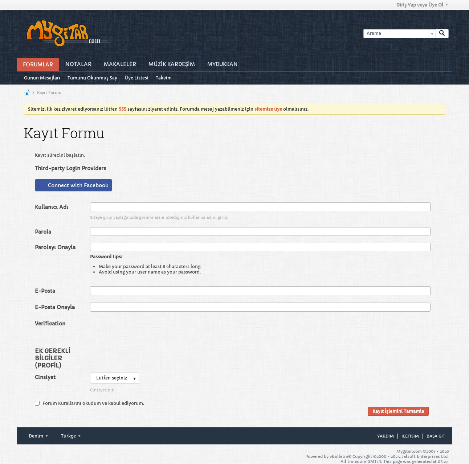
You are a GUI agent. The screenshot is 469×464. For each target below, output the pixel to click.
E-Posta (45, 291)
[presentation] (145, 333)
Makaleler (120, 64)
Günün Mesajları (42, 78)
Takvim (164, 78)
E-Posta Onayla (55, 307)
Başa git (436, 436)
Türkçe (71, 436)
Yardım (385, 436)
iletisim (410, 436)
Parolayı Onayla (55, 247)
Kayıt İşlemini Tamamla (398, 411)
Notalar (78, 64)
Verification (50, 323)
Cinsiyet (45, 377)
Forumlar (38, 64)
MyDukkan (222, 64)
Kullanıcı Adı (51, 207)
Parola (43, 232)
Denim (38, 436)
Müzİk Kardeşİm (171, 64)
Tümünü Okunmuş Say (92, 78)
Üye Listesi (136, 78)
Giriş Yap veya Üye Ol (422, 5)
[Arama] (399, 33)
